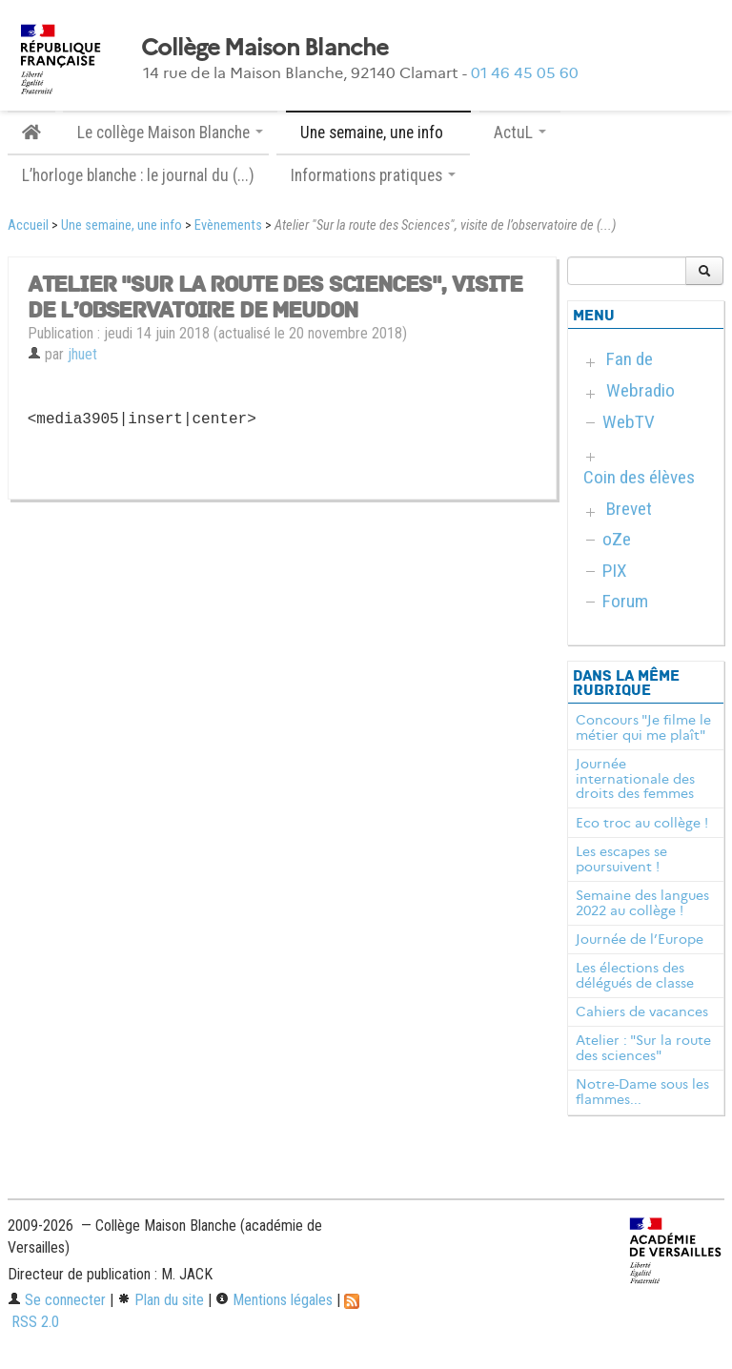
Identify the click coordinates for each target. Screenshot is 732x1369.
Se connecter (57, 1300)
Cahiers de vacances (642, 1011)
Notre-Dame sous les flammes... (642, 1091)
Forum (625, 601)
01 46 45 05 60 (525, 73)
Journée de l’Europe (639, 939)
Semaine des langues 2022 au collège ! (642, 903)
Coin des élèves (639, 477)
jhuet (82, 354)
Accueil (28, 225)
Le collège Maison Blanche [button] (170, 132)
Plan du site (160, 1300)
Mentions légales (274, 1300)
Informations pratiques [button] (373, 175)
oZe (616, 539)
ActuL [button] (520, 132)
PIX (614, 571)
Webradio (640, 390)
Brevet (629, 509)
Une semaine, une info (121, 225)
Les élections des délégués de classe (635, 975)
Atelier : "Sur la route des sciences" (643, 1048)
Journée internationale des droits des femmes (635, 779)
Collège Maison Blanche (264, 48)
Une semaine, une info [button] (378, 132)
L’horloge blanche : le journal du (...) (138, 175)
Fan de (629, 359)
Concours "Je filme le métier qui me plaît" (643, 727)
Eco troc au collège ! (642, 822)
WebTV (628, 422)
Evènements (228, 225)
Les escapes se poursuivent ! (621, 859)
